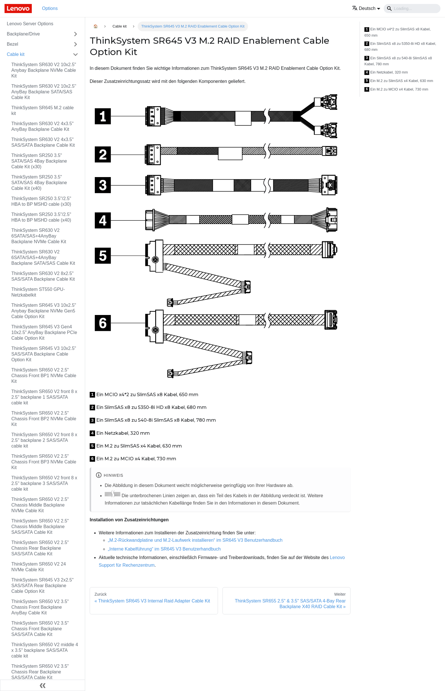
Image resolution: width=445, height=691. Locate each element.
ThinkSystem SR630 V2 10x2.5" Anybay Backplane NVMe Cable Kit (43, 70)
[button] (366, 8)
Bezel (12, 44)
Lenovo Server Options (30, 23)
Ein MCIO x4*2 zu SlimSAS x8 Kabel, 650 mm (397, 32)
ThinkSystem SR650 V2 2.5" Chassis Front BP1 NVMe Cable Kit (43, 375)
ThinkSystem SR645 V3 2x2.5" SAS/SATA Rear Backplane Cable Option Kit (42, 585)
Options (50, 8)
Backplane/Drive (23, 33)
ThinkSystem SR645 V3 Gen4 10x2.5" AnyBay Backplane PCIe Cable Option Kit (44, 332)
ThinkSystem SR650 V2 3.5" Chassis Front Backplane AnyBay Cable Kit (40, 607)
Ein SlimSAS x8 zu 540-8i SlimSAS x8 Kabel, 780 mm (398, 61)
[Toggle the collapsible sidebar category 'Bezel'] (75, 44)
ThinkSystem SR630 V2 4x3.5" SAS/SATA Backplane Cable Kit (43, 142)
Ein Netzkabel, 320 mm (386, 72)
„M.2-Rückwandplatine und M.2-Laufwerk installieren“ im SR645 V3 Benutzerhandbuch (195, 540)
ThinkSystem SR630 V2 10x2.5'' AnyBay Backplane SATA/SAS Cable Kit (43, 92)
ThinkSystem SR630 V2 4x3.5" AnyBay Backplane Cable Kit (42, 126)
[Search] (412, 8)
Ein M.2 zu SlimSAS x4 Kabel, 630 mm (398, 81)
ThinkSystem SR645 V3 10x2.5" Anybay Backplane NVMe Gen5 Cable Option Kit (43, 311)
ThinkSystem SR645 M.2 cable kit (42, 110)
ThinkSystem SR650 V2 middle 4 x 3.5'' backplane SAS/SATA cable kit (44, 650)
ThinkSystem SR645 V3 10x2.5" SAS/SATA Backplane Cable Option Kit (43, 354)
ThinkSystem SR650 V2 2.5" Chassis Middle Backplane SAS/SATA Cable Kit (40, 526)
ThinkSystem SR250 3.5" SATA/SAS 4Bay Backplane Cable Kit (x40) (39, 183)
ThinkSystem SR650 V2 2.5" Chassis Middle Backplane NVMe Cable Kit (40, 505)
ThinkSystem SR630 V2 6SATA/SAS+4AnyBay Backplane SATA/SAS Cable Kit (43, 257)
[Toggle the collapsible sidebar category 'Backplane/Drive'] (75, 34)
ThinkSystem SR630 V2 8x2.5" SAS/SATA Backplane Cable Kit (43, 276)
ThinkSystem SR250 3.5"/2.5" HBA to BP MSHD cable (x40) (41, 217)
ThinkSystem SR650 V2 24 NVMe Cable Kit (38, 567)
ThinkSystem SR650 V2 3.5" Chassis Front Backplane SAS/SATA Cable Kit (40, 629)
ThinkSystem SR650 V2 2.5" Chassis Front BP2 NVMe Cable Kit (43, 419)
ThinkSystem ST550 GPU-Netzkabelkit (38, 292)
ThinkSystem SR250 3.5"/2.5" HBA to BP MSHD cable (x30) (41, 201)
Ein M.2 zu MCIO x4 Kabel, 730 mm (396, 89)
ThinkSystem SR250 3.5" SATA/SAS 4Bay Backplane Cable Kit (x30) (39, 161)
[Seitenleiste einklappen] (42, 685)
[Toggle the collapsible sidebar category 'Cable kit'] (75, 54)
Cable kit (15, 54)
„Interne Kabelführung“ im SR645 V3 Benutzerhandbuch (164, 549)
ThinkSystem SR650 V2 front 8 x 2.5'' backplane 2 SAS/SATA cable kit (44, 440)
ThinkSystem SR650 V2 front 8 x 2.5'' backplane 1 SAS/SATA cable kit (44, 397)
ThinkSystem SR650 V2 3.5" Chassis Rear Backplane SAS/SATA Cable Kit (40, 672)
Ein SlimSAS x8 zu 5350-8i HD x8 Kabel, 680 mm (400, 46)
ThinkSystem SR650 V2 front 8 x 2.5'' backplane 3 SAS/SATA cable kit (44, 483)
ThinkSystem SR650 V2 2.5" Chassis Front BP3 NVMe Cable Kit (43, 462)
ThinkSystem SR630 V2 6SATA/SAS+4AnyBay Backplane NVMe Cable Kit (38, 236)
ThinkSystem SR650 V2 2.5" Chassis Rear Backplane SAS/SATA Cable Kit (40, 548)
